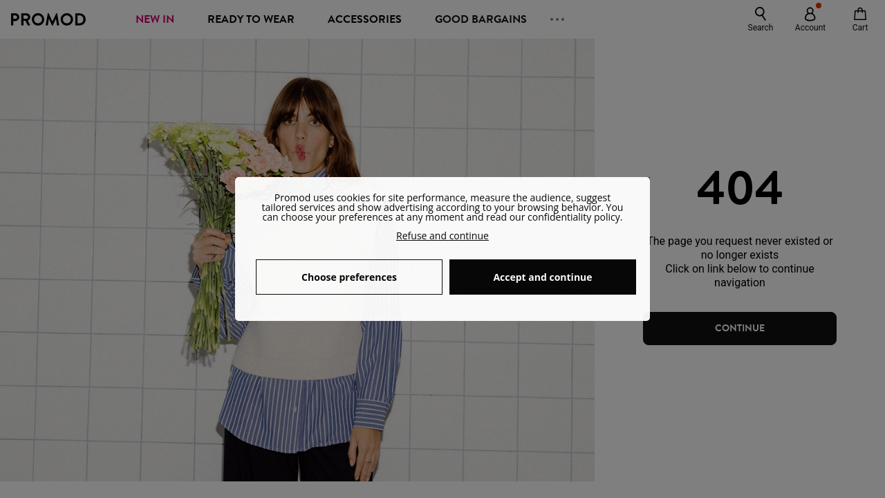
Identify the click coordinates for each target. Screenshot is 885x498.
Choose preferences (349, 277)
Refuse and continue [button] (442, 235)
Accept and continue (542, 277)
